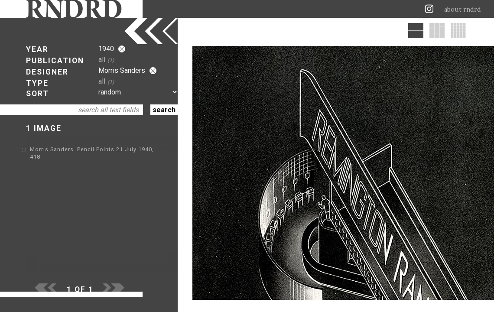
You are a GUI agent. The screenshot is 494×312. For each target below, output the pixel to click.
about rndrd (462, 9)
